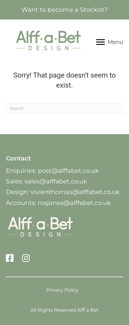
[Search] (64, 109)
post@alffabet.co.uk (68, 170)
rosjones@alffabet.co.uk (74, 202)
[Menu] (109, 42)
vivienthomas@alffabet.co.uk (75, 192)
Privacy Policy (62, 290)
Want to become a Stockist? (64, 9)
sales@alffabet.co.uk (56, 181)
